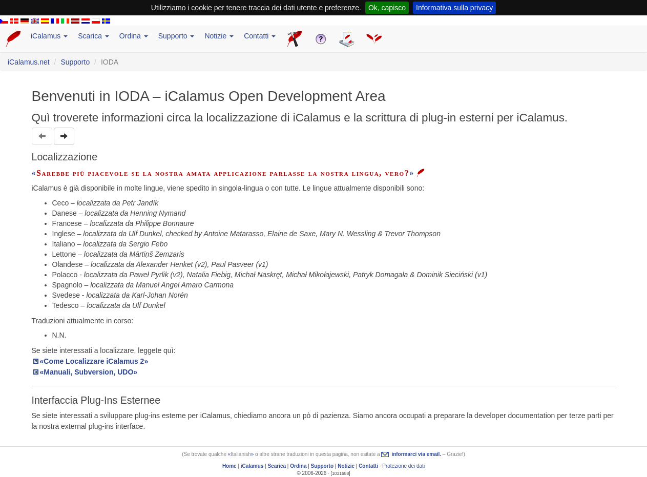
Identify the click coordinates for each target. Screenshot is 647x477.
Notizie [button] (219, 36)
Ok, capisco (387, 8)
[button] (64, 136)
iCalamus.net (29, 62)
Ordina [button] (133, 36)
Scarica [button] (93, 36)
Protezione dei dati (403, 466)
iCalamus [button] (49, 36)
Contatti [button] (260, 36)
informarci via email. (416, 454)
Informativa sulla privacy (454, 8)
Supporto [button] (176, 36)
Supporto (75, 62)
